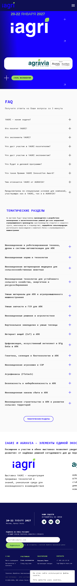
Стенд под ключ (25, 563)
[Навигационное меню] (73, 5)
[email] (33, 540)
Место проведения (11, 560)
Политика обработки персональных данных (20, 573)
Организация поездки (44, 563)
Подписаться (15, 545)
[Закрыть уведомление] (73, 572)
